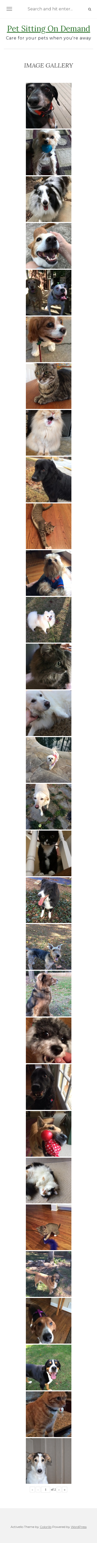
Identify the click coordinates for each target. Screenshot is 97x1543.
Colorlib (45, 1527)
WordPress (79, 1527)
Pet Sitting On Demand (48, 28)
